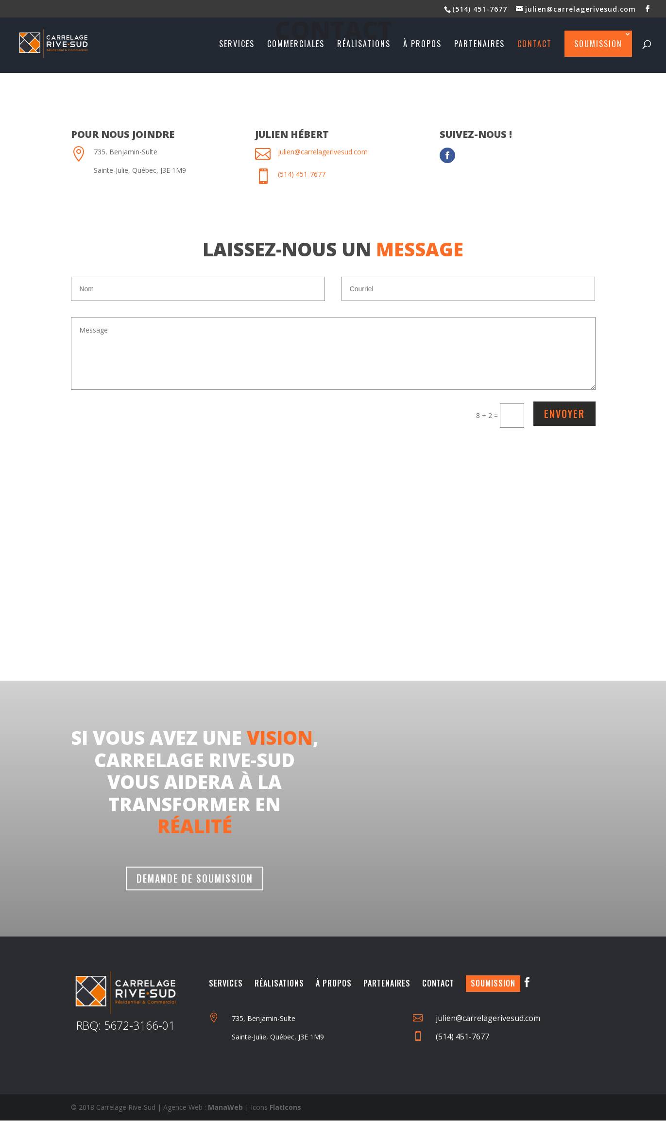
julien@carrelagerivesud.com (323, 151)
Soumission (598, 44)
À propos (422, 45)
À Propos (334, 983)
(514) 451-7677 (479, 9)
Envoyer (564, 413)
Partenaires (479, 45)
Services (237, 45)
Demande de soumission (195, 878)
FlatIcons (285, 1107)
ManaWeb (225, 1107)
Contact (534, 45)
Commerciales (295, 45)
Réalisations (364, 45)
